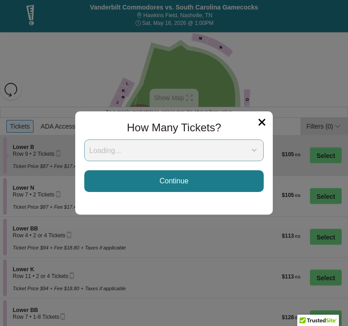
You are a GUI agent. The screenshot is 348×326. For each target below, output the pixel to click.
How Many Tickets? (174, 127)
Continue (174, 181)
